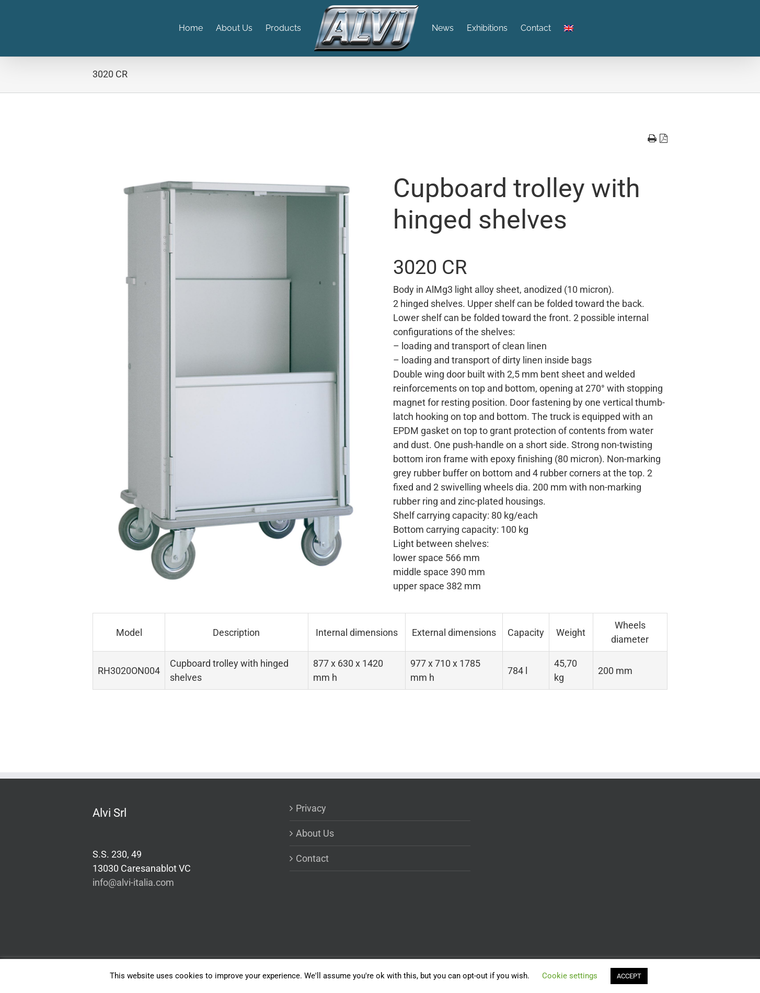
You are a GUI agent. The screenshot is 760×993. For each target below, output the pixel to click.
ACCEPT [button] (629, 976)
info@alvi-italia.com (133, 882)
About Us (315, 833)
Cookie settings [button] (569, 975)
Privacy (311, 808)
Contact (312, 858)
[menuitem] (197, 28)
